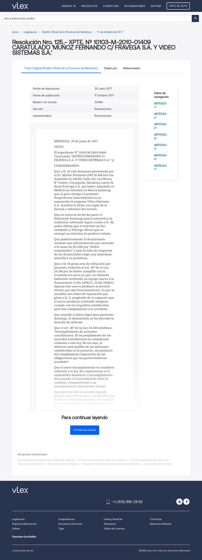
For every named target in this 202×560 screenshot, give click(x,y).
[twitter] (179, 502)
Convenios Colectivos (70, 523)
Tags (61, 528)
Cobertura (111, 6)
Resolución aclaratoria (30, 463)
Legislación (18, 519)
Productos (89, 6)
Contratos (156, 519)
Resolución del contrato (158, 463)
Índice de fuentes (114, 528)
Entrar (156, 6)
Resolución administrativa (62, 463)
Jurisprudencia (66, 519)
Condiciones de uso (22, 550)
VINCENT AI (69, 6)
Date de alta (178, 5)
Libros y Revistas (113, 519)
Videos (16, 528)
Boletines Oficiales (160, 523)
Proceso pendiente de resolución (149, 460)
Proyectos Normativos (24, 523)
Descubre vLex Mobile (24, 536)
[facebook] (186, 502)
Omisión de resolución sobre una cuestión (102, 460)
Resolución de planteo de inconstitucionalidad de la (111, 463)
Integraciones (134, 6)
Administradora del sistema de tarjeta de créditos (46, 460)
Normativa (110, 523)
